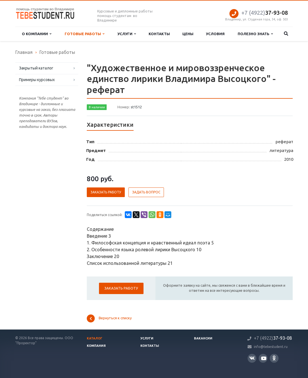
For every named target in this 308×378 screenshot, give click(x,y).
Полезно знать (255, 34)
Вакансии (203, 338)
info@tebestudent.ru (271, 347)
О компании (36, 34)
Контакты (159, 34)
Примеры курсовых (37, 79)
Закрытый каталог (36, 68)
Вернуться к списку (109, 318)
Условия (215, 34)
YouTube (263, 358)
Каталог (94, 338)
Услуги (126, 34)
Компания (96, 345)
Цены (187, 34)
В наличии (97, 107)
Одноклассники (274, 358)
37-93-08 (264, 12)
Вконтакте (252, 358)
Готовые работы (84, 34)
